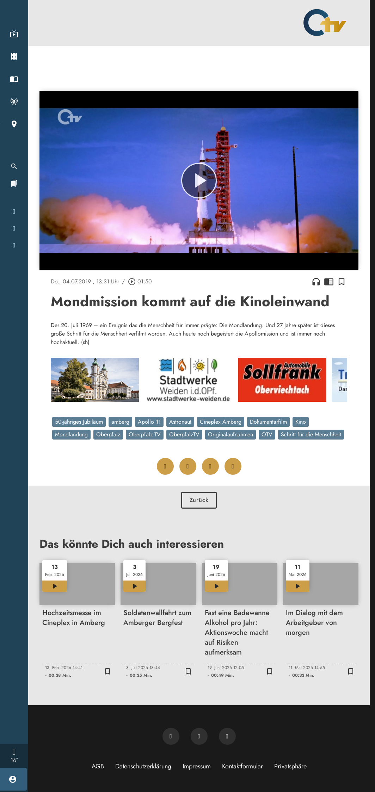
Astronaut (180, 422)
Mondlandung (71, 434)
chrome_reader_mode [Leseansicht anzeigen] (329, 282)
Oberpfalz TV (145, 434)
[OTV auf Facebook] (199, 736)
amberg (120, 422)
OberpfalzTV (184, 434)
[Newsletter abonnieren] (170, 736)
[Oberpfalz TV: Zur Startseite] (325, 22)
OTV (267, 434)
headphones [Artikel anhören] (316, 282)
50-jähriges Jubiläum (79, 422)
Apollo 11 (149, 422)
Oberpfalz (108, 434)
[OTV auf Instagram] (227, 736)
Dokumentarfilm (268, 422)
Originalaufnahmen (230, 434)
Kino (300, 422)
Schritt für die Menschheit (311, 434)
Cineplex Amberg (220, 422)
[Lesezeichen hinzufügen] (341, 281)
